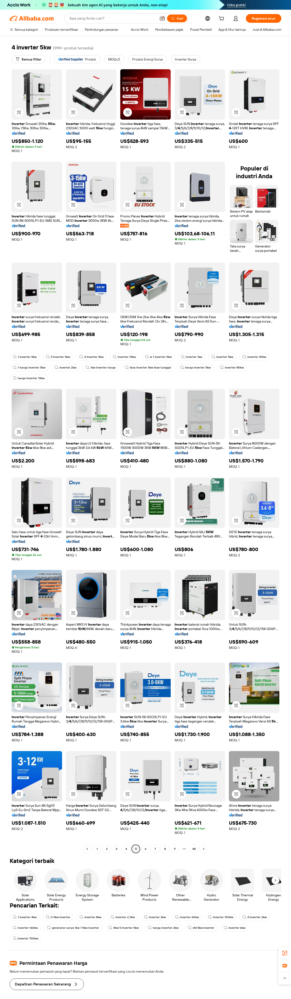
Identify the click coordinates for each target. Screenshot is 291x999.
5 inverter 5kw (58, 357)
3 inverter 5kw (91, 357)
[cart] (222, 19)
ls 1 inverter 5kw (158, 357)
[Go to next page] (203, 849)
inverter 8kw (90, 917)
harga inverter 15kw (29, 378)
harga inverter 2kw (163, 928)
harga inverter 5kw (195, 367)
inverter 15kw (124, 357)
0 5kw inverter (58, 917)
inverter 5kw (222, 357)
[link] (284, 953)
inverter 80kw (232, 367)
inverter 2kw (65, 367)
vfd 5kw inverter (201, 928)
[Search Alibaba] (112, 18)
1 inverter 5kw (25, 357)
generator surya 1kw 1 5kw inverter (73, 928)
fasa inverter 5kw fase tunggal (148, 367)
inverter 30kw (254, 357)
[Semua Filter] (28, 59)
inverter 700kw (25, 938)
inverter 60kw (187, 917)
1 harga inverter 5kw (29, 367)
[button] (162, 18)
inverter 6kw (234, 928)
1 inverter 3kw (25, 917)
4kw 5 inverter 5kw (123, 928)
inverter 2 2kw (123, 917)
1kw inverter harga (101, 367)
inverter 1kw (191, 357)
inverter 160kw (25, 928)
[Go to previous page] (87, 849)
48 (194, 849)
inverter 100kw (220, 917)
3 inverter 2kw (254, 917)
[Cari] (177, 18)
